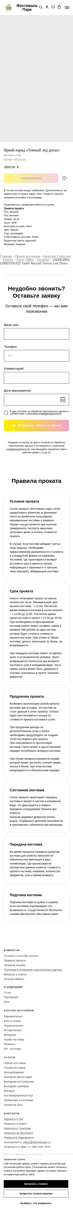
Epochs (8, 260)
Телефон (10, 346)
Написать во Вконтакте (18, 1133)
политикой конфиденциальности (44, 413)
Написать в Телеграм (17, 1128)
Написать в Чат (13, 1119)
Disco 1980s (25, 260)
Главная (6, 256)
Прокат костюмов (27, 256)
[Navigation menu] (67, 7)
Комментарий (14, 368)
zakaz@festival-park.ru (37, 1142)
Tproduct (43, 260)
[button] (40, 7)
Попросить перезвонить (19, 1137)
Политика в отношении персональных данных (33, 969)
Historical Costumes (57, 256)
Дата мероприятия (17, 390)
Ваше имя (11, 325)
